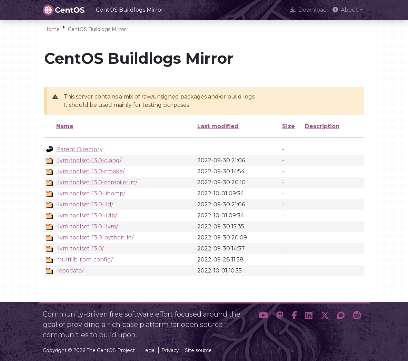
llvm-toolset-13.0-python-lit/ (94, 237)
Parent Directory (79, 149)
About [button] (345, 10)
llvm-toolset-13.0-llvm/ (87, 226)
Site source (198, 350)
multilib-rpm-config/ (84, 259)
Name (64, 126)
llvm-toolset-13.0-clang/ (88, 160)
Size (288, 126)
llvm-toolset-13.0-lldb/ (86, 215)
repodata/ (69, 270)
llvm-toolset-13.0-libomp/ (90, 193)
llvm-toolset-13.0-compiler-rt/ (96, 182)
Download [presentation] (308, 10)
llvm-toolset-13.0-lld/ (84, 204)
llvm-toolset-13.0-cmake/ (90, 171)
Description (322, 126)
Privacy (170, 350)
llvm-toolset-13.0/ (80, 248)
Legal (149, 350)
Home (52, 29)
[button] (263, 321)
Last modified (218, 126)
